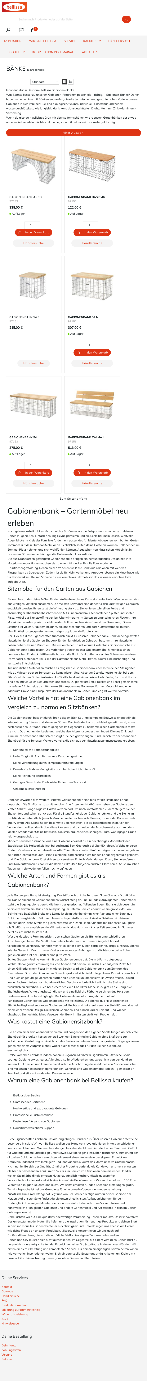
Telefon (39, 1330)
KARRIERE (90, 41)
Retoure (7, 1222)
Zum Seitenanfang (73, 361)
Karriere (7, 1290)
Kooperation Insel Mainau (53, 52)
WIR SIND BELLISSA (42, 41)
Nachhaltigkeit (11, 1286)
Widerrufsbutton (19, 1255)
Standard (38, 82)
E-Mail (12, 1330)
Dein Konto (9, 1208)
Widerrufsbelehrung (15, 1177)
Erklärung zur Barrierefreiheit (21, 1172)
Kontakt (7, 1149)
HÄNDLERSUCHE (119, 41)
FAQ (4, 1163)
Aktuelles (90, 52)
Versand (7, 1217)
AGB (5, 1181)
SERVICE (70, 41)
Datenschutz (10, 1295)
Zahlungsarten (11, 1212)
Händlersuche (27, 234)
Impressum (9, 1300)
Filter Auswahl (73, 132)
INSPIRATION (12, 41)
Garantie (7, 1154)
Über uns (7, 1281)
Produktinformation (15, 1168)
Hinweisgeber (11, 1186)
